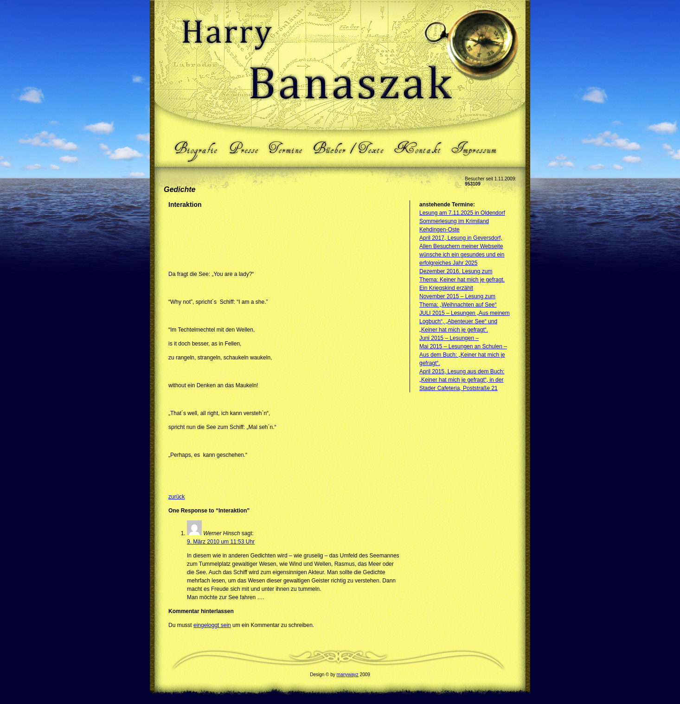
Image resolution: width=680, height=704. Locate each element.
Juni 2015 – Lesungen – (449, 338)
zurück (176, 496)
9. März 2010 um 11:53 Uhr (221, 541)
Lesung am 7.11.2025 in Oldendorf (462, 213)
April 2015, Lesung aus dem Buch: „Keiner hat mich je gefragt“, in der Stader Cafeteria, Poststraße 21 (461, 379)
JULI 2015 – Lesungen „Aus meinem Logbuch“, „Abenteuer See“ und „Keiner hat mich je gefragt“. (464, 321)
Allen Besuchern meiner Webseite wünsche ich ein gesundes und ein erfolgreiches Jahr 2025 (461, 254)
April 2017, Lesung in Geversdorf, (460, 238)
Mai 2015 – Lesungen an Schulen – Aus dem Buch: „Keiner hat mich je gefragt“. (463, 354)
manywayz (348, 674)
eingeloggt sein (212, 625)
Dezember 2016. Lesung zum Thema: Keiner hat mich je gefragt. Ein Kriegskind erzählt (462, 279)
